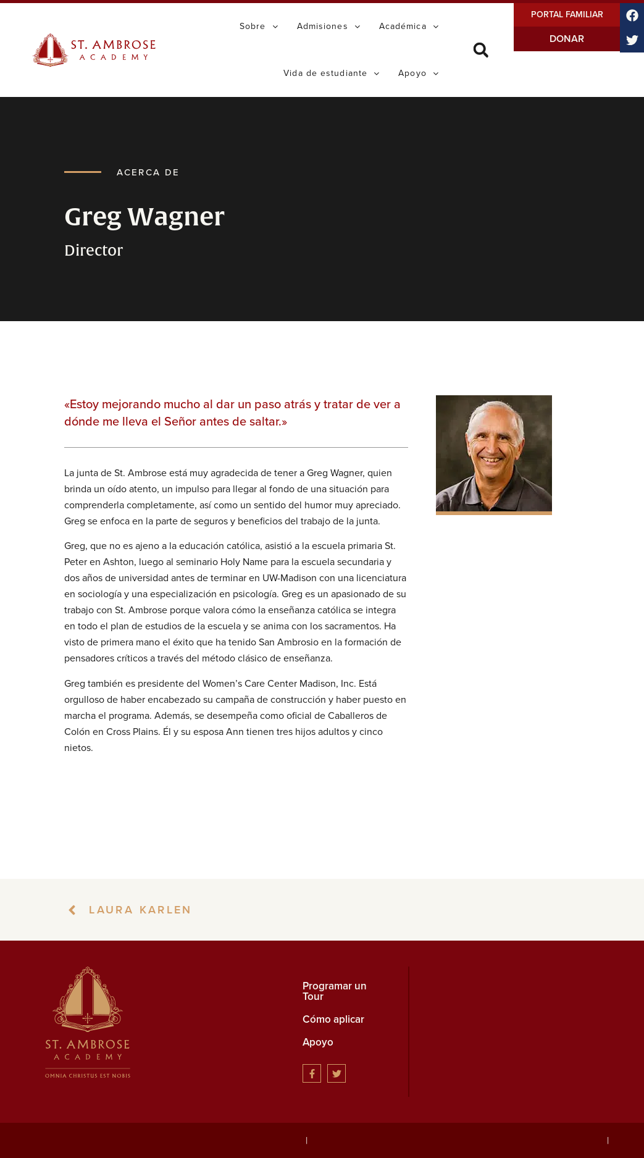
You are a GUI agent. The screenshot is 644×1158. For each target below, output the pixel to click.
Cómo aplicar (333, 1019)
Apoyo (318, 1042)
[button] (480, 50)
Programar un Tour (335, 991)
